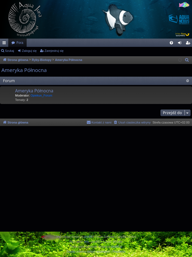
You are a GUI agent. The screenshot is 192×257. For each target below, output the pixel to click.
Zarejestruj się (53, 50)
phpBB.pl (116, 246)
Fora (19, 43)
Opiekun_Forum (41, 95)
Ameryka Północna (24, 70)
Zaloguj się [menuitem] (181, 44)
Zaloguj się (29, 50)
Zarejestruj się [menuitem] (189, 44)
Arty (86, 241)
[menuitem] (171, 43)
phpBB (88, 236)
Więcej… (5, 44)
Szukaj (9, 50)
